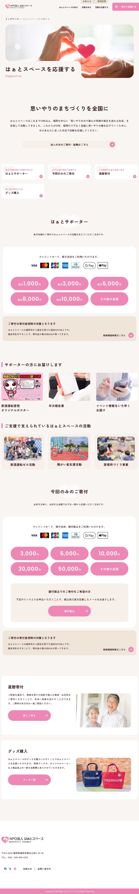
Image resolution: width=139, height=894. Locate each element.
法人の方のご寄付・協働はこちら (69, 144)
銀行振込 (69, 611)
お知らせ (27, 868)
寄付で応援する (128, 6)
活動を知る (86, 7)
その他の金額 (109, 299)
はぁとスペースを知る (68, 7)
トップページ (12, 18)
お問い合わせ (44, 868)
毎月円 (29, 283)
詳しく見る (29, 715)
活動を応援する (101, 7)
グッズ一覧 (29, 779)
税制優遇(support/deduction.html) (69, 328)
